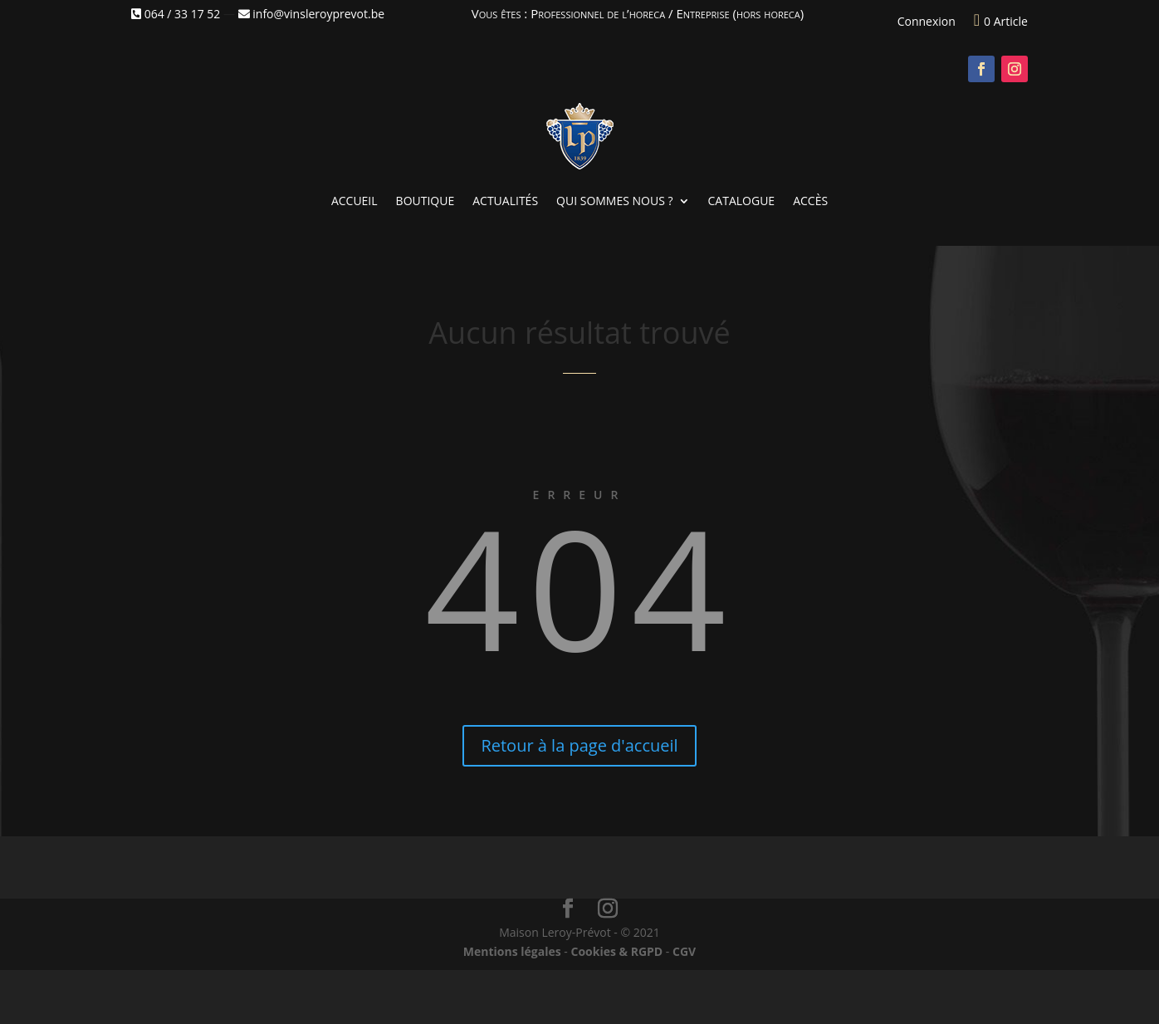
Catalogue (741, 200)
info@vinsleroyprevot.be (311, 14)
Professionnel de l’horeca (598, 13)
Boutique (425, 200)
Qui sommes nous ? (614, 200)
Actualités (505, 200)
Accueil (354, 200)
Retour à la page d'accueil (579, 745)
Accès (810, 200)
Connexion (926, 21)
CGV (684, 951)
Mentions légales (512, 951)
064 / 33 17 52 (175, 14)
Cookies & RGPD (616, 951)
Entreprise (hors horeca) (740, 13)
